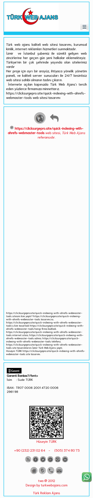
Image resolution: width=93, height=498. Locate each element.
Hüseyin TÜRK (46, 441)
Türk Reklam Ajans (46, 492)
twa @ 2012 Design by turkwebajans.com (46, 482)
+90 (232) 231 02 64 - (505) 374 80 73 (46, 450)
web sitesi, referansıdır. (46, 132)
